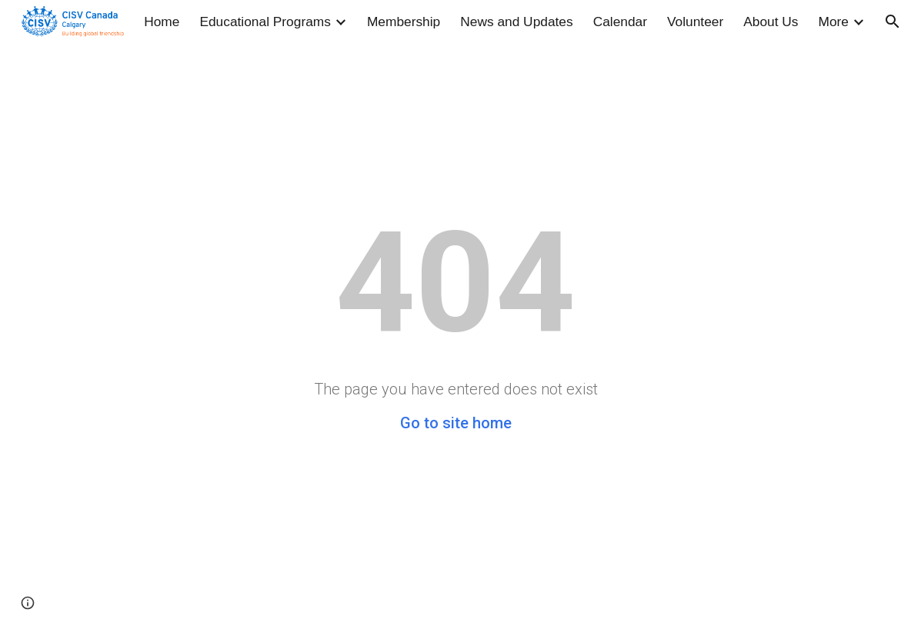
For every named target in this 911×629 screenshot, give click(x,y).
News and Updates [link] (516, 21)
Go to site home (456, 423)
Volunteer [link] (695, 21)
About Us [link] (770, 21)
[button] (892, 21)
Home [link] (161, 21)
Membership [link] (403, 21)
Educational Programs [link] (264, 21)
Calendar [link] (620, 21)
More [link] (834, 21)
